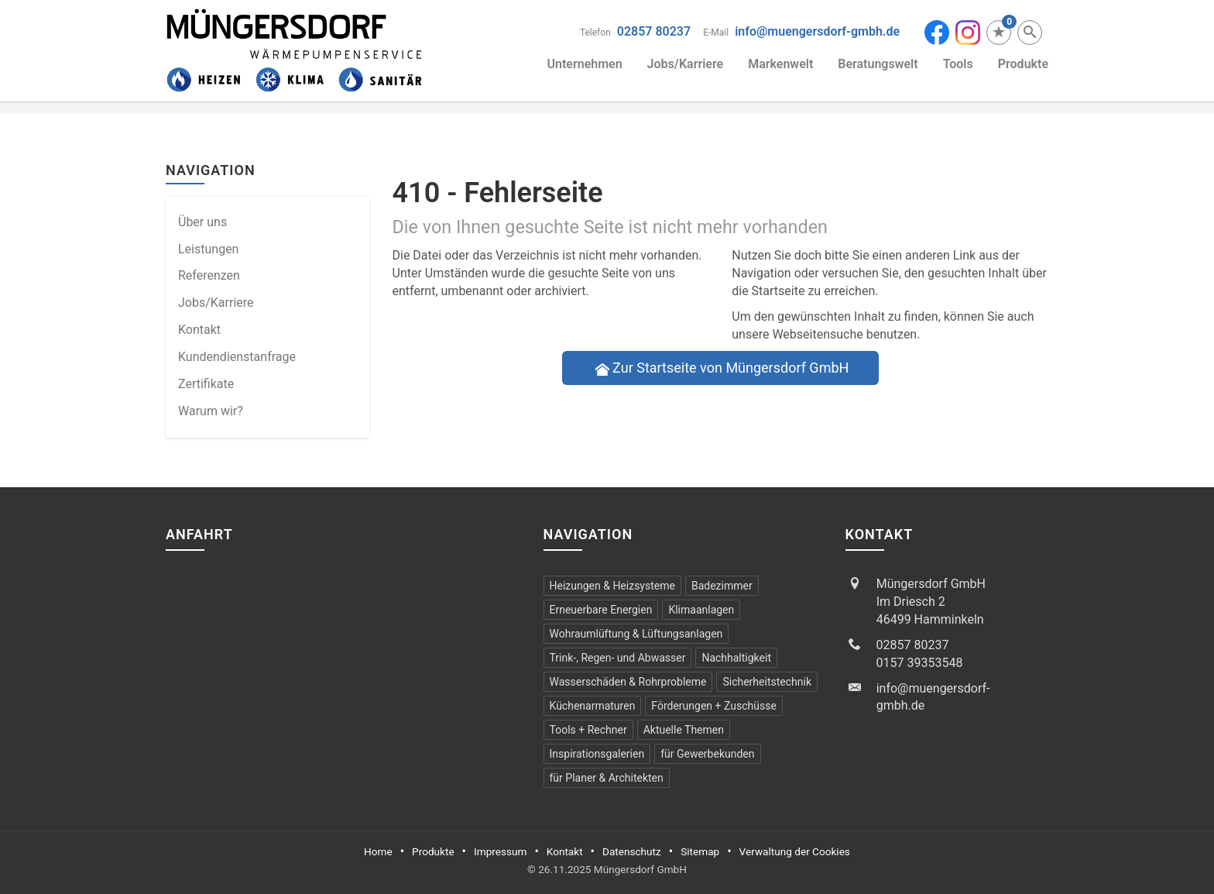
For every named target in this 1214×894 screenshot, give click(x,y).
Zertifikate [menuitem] (206, 384)
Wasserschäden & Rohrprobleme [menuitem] (628, 682)
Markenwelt (780, 64)
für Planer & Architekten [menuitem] (607, 778)
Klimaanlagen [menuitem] (701, 609)
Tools (958, 64)
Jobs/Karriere (685, 64)
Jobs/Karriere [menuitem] (216, 302)
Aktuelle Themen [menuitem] (683, 730)
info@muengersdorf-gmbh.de (817, 31)
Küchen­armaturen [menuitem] (593, 706)
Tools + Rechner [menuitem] (588, 730)
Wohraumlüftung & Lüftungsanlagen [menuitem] (636, 634)
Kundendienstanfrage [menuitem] (237, 356)
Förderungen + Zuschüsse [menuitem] (713, 706)
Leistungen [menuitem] (208, 249)
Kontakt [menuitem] (199, 329)
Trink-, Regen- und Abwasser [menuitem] (618, 658)
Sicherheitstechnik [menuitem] (766, 682)
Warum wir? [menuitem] (210, 411)
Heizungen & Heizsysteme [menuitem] (612, 585)
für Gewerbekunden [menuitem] (707, 754)
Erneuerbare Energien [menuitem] (601, 609)
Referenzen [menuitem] (209, 275)
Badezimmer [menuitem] (722, 585)
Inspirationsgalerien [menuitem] (597, 754)
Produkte (1023, 64)
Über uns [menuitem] (202, 222)
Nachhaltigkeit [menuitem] (736, 658)
